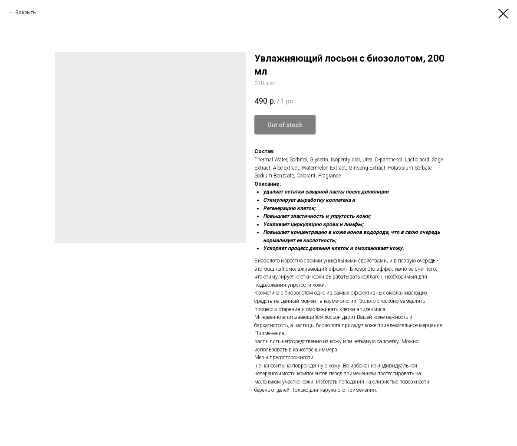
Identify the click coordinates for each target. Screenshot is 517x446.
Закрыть (25, 13)
